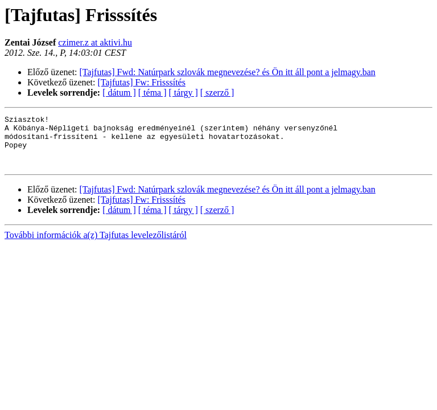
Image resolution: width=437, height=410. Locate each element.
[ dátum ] (119, 92)
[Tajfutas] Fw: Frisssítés (141, 82)
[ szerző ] (217, 92)
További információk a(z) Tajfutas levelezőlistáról (96, 245)
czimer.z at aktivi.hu (95, 42)
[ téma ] (152, 92)
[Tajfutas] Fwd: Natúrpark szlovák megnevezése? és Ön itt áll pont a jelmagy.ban (228, 72)
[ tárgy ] (183, 92)
